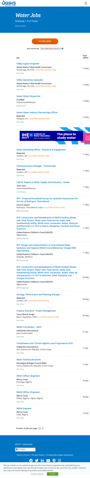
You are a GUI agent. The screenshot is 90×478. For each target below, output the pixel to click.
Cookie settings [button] (37, 474)
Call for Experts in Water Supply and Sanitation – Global (43, 182)
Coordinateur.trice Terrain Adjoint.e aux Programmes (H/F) (45, 343)
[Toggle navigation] (85, 3)
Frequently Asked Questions (60, 455)
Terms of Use (23, 455)
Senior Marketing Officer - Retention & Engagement (41, 149)
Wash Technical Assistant (29, 359)
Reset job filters (20, 26)
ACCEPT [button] (52, 474)
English (20, 449)
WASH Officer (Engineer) (28, 375)
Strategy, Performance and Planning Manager (38, 294)
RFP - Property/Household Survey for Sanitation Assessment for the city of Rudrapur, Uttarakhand (47, 200)
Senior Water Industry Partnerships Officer (37, 112)
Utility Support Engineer (28, 63)
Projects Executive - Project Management (36, 310)
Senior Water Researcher (28, 96)
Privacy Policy (38, 455)
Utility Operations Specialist (30, 79)
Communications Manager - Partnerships (36, 165)
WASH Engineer (24, 408)
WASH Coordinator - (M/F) (29, 327)
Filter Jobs (45, 41)
